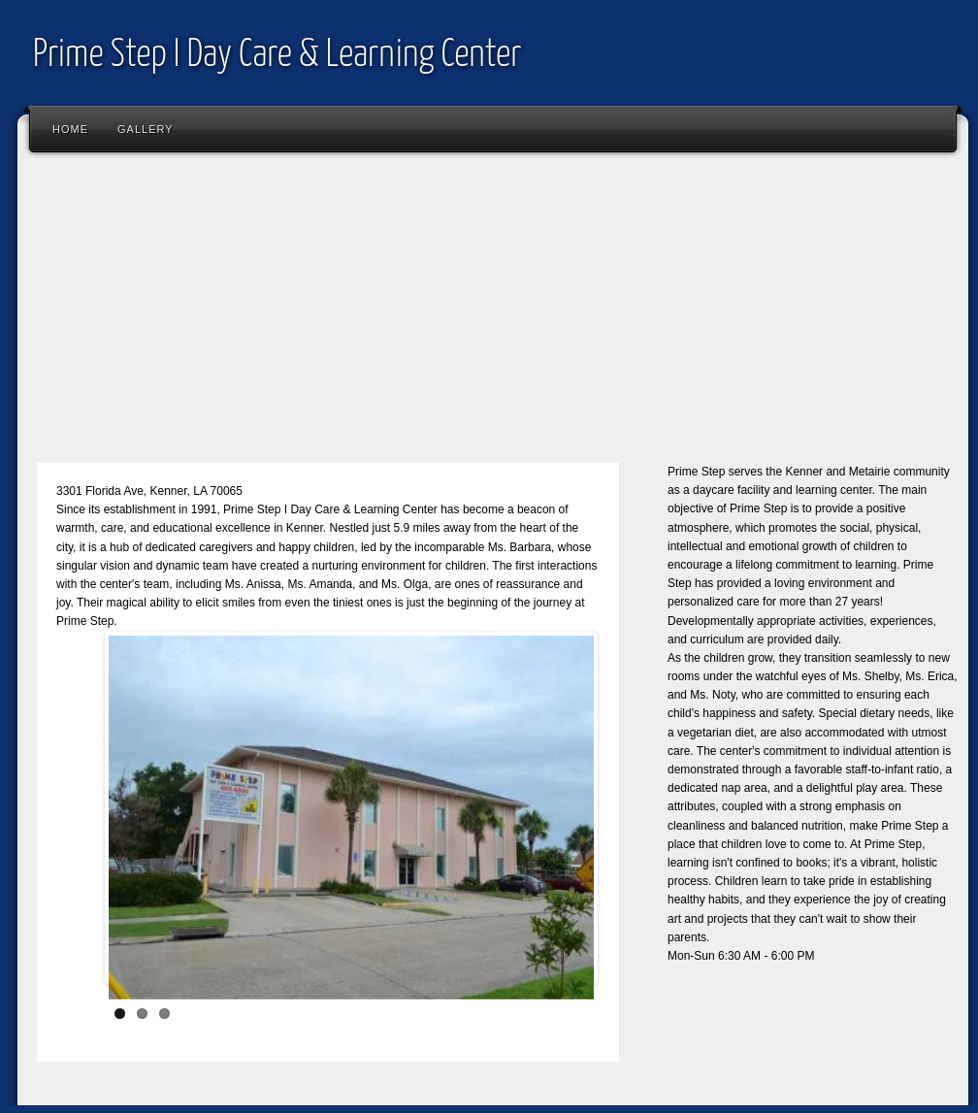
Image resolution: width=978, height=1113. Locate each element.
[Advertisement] (493, 315)
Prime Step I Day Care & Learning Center (277, 56)
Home (70, 129)
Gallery (145, 129)
